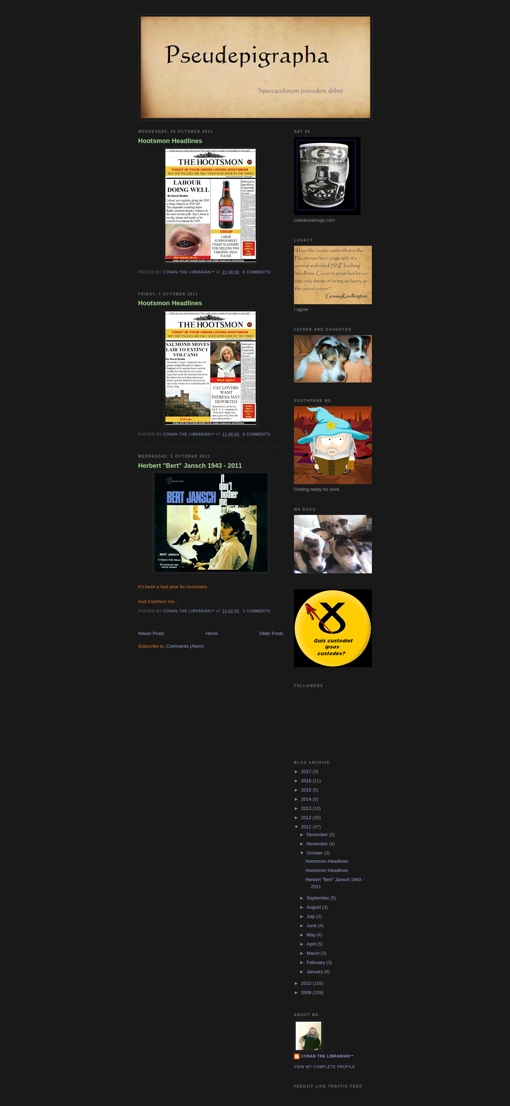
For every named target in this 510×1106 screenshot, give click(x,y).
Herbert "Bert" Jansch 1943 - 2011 (190, 465)
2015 (307, 790)
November (318, 843)
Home (212, 633)
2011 (307, 826)
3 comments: (258, 611)
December (318, 834)
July (311, 916)
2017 (307, 771)
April (312, 944)
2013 (307, 808)
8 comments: (258, 272)
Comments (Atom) (185, 646)
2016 (307, 780)
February (317, 962)
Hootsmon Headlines (170, 140)
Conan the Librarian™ (327, 1056)
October (315, 853)
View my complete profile (324, 1067)
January (315, 971)
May (312, 934)
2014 (307, 799)
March (314, 953)
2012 (307, 817)
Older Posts (271, 633)
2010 (307, 983)
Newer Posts (151, 633)
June (312, 925)
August (314, 907)
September (318, 898)
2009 (307, 992)
